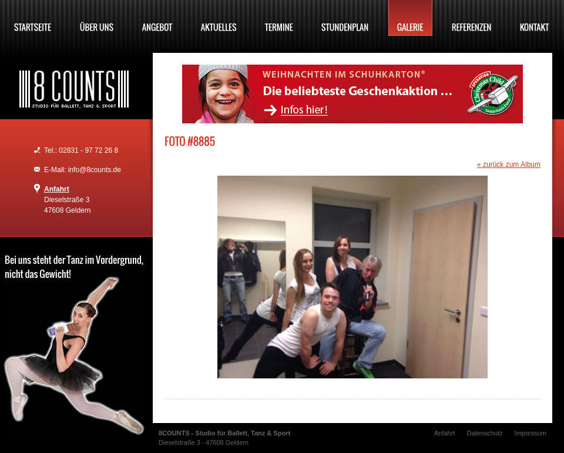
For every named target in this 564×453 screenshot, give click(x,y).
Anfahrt (56, 189)
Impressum (530, 433)
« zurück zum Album (508, 164)
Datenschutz (484, 433)
